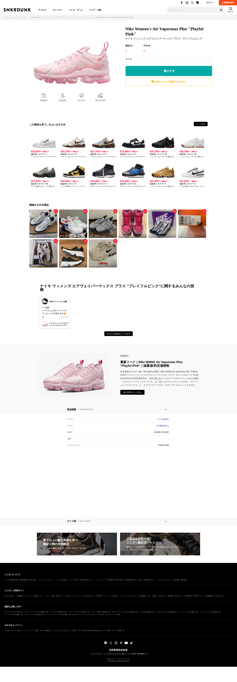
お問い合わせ (219, 596)
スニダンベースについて (46, 580)
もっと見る (200, 124)
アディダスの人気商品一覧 (14, 614)
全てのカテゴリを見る (96, 614)
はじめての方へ (10, 596)
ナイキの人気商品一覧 (146, 612)
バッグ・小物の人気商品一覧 (100, 612)
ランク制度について (37, 596)
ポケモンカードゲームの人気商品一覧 (125, 612)
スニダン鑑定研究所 (11, 580)
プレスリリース (100, 580)
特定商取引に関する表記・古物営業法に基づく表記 (124, 580)
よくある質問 (113, 596)
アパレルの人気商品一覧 (58, 612)
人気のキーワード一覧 (79, 614)
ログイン (210, 3)
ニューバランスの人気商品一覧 (210, 612)
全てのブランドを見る (112, 614)
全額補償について (145, 596)
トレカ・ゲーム (76, 10)
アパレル (42, 10)
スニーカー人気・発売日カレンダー (17, 612)
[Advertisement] (168, 100)
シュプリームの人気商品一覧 (188, 612)
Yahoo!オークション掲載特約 (203, 596)
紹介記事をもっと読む (132, 392)
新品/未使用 (100, 100)
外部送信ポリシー (149, 580)
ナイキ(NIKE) (163, 419)
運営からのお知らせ (159, 596)
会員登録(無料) (228, 3)
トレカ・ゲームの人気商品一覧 (78, 612)
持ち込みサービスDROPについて (96, 596)
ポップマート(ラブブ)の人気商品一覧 (58, 614)
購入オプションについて (75, 596)
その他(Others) (162, 426)
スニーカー (58, 10)
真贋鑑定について (23, 596)
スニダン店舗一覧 (62, 580)
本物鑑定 (44, 100)
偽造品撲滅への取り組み (28, 580)
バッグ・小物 (95, 10)
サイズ (128, 59)
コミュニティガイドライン (128, 596)
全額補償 (63, 100)
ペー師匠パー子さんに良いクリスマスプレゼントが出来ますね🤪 (54, 310)
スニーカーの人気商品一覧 (39, 612)
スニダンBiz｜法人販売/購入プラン (81, 580)
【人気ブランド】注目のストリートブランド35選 (21, 630)
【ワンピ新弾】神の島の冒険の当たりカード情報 (93, 630)
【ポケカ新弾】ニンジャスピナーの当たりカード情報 (57, 630)
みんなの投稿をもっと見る (118, 334)
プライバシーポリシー (164, 580)
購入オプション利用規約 (183, 596)
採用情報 (184, 580)
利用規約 (171, 596)
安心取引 (81, 100)
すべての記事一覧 (118, 630)
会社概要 (176, 580)
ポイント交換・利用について (55, 596)
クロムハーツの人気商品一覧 (34, 614)
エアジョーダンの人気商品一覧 (166, 612)
